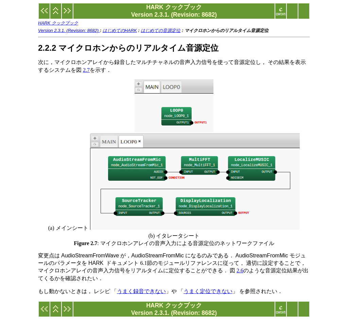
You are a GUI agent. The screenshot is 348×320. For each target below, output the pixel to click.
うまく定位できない (208, 291)
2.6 (240, 270)
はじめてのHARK (120, 30)
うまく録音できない (141, 291)
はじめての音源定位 (160, 30)
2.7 (86, 70)
